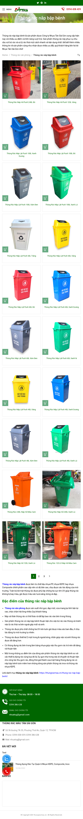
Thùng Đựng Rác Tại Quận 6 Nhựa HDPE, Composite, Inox (42, 764)
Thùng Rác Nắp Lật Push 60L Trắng (21, 256)
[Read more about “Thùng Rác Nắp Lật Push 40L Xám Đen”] (5, 454)
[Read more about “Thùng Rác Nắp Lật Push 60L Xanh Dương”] (45, 301)
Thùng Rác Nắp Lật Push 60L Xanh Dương (61, 307)
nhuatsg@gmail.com (19, 714)
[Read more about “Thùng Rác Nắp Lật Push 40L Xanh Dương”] (45, 403)
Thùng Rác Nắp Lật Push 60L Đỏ (21, 307)
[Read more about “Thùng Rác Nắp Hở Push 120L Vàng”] (45, 96)
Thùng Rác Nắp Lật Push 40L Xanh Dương (61, 409)
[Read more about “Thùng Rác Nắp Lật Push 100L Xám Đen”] (5, 198)
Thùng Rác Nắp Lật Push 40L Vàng (21, 409)
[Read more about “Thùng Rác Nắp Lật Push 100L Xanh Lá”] (45, 198)
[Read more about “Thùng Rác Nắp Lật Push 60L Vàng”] (45, 249)
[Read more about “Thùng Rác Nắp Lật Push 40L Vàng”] (5, 403)
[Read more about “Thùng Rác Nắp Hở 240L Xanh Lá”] (45, 505)
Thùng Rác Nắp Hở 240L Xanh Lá (61, 512)
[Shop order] (78, 55)
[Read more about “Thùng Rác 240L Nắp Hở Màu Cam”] (5, 505)
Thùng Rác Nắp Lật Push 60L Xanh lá (61, 358)
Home (5, 55)
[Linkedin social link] (45, 3)
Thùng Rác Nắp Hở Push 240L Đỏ (21, 102)
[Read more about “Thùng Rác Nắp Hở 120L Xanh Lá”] (5, 557)
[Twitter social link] (38, 3)
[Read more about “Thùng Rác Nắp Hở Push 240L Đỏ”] (5, 96)
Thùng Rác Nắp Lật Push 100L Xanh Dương (21, 154)
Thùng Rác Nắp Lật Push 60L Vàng (61, 256)
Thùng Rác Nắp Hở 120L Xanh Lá (21, 563)
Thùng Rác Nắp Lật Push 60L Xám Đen (21, 358)
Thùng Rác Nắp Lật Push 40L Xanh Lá (61, 461)
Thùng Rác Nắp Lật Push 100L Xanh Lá (61, 205)
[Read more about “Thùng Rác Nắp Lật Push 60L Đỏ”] (5, 301)
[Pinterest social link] (42, 3)
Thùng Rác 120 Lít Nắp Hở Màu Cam (62, 563)
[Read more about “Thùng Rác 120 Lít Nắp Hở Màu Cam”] (45, 557)
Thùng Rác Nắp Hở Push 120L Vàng (61, 102)
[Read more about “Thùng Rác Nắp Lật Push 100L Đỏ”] (45, 147)
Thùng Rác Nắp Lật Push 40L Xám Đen (21, 461)
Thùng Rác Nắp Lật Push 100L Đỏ (61, 153)
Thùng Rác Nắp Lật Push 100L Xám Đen (21, 205)
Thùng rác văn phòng (21, 55)
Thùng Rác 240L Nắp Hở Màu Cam (21, 512)
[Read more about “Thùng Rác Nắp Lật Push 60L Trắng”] (5, 249)
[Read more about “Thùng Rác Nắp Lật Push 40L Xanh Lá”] (45, 454)
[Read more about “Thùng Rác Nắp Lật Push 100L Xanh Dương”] (5, 147)
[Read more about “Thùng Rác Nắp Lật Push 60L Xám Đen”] (5, 352)
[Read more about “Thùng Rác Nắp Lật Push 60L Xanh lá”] (45, 352)
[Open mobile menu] (7, 9)
